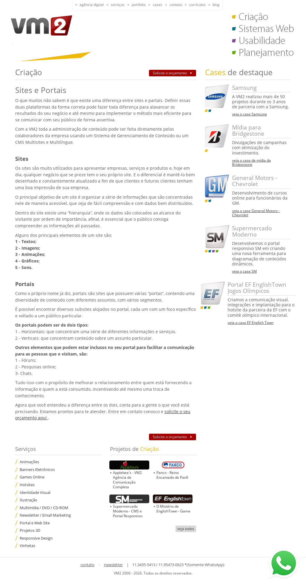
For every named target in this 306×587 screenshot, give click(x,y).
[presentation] (88, 5)
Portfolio (139, 4)
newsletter (113, 564)
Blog (216, 4)
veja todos (185, 528)
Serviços (118, 4)
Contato (176, 4)
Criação (263, 18)
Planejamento (263, 54)
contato (87, 564)
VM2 (41, 25)
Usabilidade (263, 42)
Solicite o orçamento (170, 72)
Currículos (197, 4)
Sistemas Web (263, 30)
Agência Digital (92, 4)
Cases (157, 4)
